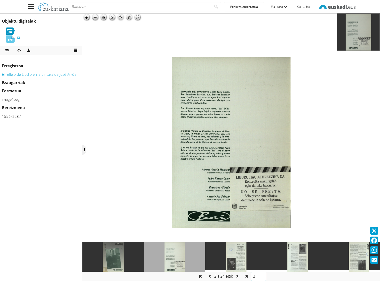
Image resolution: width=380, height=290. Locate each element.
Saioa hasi (304, 6)
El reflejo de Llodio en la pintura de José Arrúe (39, 74)
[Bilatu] (216, 6)
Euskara (279, 6)
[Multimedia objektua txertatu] (19, 50)
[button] (7, 50)
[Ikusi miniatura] (75, 50)
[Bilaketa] (140, 6)
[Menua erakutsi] (30, 6)
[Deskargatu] (29, 50)
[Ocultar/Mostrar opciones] (84, 150)
